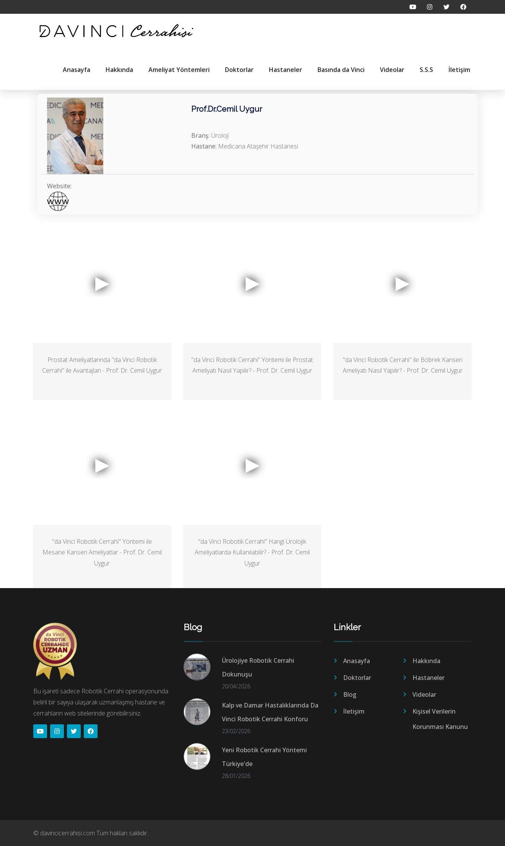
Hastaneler (285, 69)
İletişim (459, 69)
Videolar (392, 69)
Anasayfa (76, 69)
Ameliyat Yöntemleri (179, 69)
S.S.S (426, 69)
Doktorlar (239, 69)
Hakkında (119, 69)
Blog (350, 694)
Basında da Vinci (341, 69)
